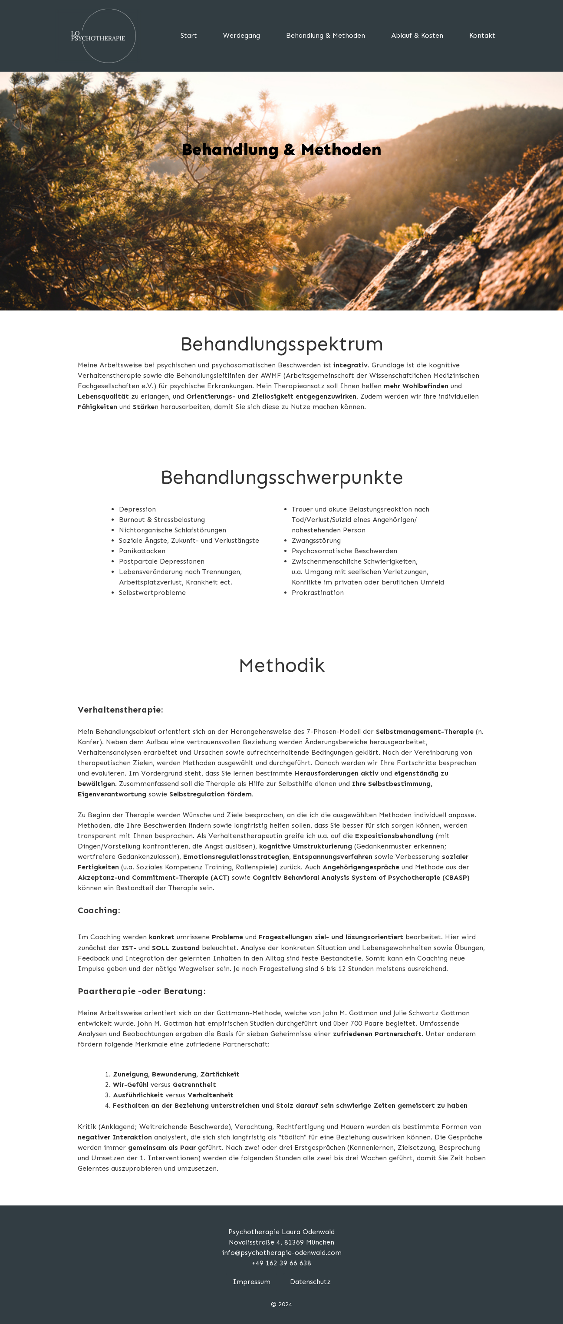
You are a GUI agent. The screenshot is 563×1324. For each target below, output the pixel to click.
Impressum (251, 1282)
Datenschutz (310, 1282)
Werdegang (241, 35)
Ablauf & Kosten (417, 35)
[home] (98, 36)
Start (189, 35)
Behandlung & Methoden (325, 35)
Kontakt (482, 35)
